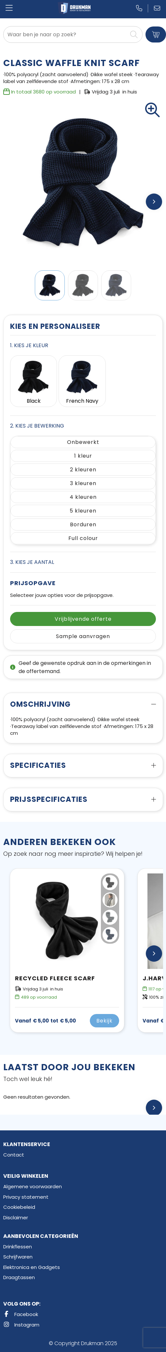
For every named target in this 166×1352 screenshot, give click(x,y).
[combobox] (65, 34)
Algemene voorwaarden (32, 1186)
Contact (13, 1154)
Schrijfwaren (18, 1256)
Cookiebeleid (19, 1207)
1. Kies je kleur (29, 345)
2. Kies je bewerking (37, 425)
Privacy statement (25, 1196)
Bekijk (104, 1020)
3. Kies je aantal (32, 562)
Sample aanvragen (83, 636)
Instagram (21, 1324)
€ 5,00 (45, 1021)
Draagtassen (19, 1277)
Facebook (20, 1314)
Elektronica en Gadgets (31, 1267)
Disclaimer (15, 1217)
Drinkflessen (17, 1246)
